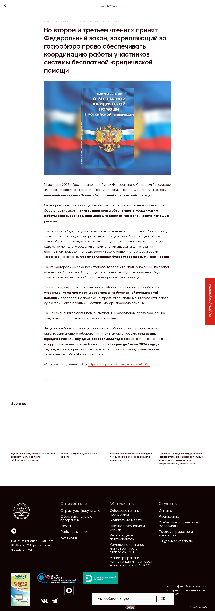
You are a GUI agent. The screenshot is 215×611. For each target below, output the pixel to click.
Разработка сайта (199, 607)
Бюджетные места (126, 520)
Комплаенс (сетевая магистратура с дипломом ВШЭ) (127, 548)
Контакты (68, 537)
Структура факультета (80, 510)
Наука (65, 526)
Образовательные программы (76, 518)
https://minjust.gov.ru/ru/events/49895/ (119, 364)
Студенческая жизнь (176, 541)
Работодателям (74, 531)
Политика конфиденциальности (33, 540)
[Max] (13, 531)
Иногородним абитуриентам (122, 537)
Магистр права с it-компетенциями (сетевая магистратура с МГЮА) (131, 561)
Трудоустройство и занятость (176, 533)
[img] (57, 578)
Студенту (168, 503)
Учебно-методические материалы (178, 524)
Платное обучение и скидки (127, 528)
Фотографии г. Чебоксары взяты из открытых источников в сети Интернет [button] (187, 590)
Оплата (165, 510)
